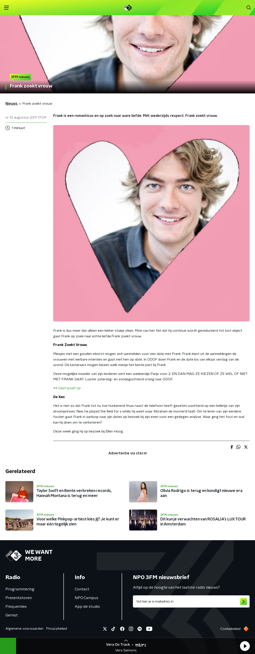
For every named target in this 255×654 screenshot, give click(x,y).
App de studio (87, 607)
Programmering (19, 589)
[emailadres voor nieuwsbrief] (191, 601)
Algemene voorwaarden (24, 628)
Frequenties (16, 607)
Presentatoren (18, 598)
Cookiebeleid (230, 629)
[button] (245, 646)
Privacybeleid (56, 628)
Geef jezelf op (69, 388)
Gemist (11, 615)
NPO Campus (86, 598)
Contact (82, 589)
